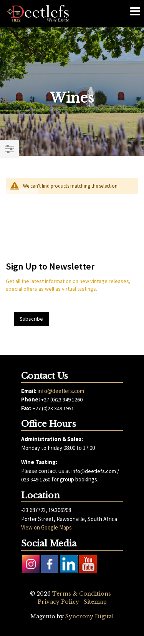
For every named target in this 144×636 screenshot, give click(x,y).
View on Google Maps (46, 527)
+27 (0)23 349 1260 (62, 399)
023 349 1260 (35, 479)
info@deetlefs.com (61, 391)
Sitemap (95, 601)
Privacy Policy (58, 601)
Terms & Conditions (81, 593)
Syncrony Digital (89, 616)
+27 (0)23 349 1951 (53, 408)
